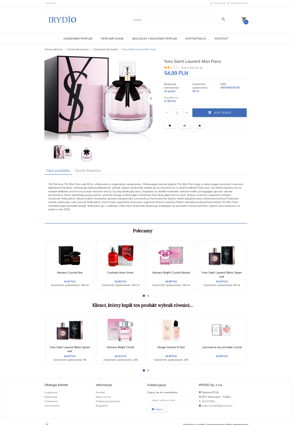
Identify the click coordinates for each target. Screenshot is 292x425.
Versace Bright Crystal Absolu (171, 272)
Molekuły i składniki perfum (154, 38)
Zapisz (157, 409)
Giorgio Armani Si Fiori (171, 347)
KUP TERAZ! (219, 113)
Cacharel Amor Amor (120, 272)
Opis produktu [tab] (58, 170)
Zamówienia (51, 405)
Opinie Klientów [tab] (88, 170)
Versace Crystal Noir (70, 272)
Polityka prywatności (108, 401)
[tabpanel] (146, 199)
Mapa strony (103, 396)
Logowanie (51, 392)
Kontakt (221, 38)
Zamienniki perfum (77, 38)
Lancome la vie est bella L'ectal (221, 347)
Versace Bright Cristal (120, 347)
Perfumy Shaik (112, 38)
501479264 (207, 401)
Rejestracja (50, 396)
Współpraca (195, 38)
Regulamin (102, 405)
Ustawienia (51, 401)
